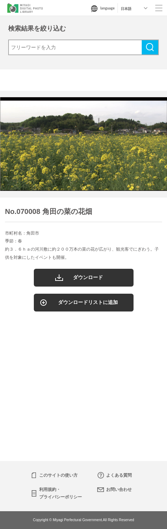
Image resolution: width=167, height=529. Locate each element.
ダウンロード (88, 277)
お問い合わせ (119, 489)
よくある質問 (119, 475)
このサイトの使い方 (58, 475)
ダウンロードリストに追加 (88, 302)
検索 (150, 47)
